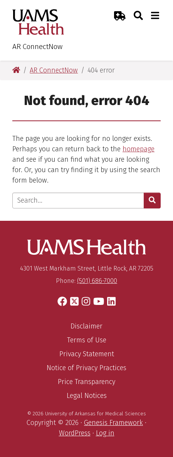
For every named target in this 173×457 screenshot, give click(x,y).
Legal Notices (87, 395)
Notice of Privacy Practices (86, 368)
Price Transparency (86, 381)
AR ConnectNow (37, 46)
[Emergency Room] (120, 15)
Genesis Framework (113, 422)
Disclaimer (86, 326)
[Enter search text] (78, 200)
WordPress (75, 433)
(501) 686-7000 (97, 280)
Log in (105, 433)
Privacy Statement (86, 354)
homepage (139, 149)
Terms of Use (86, 340)
